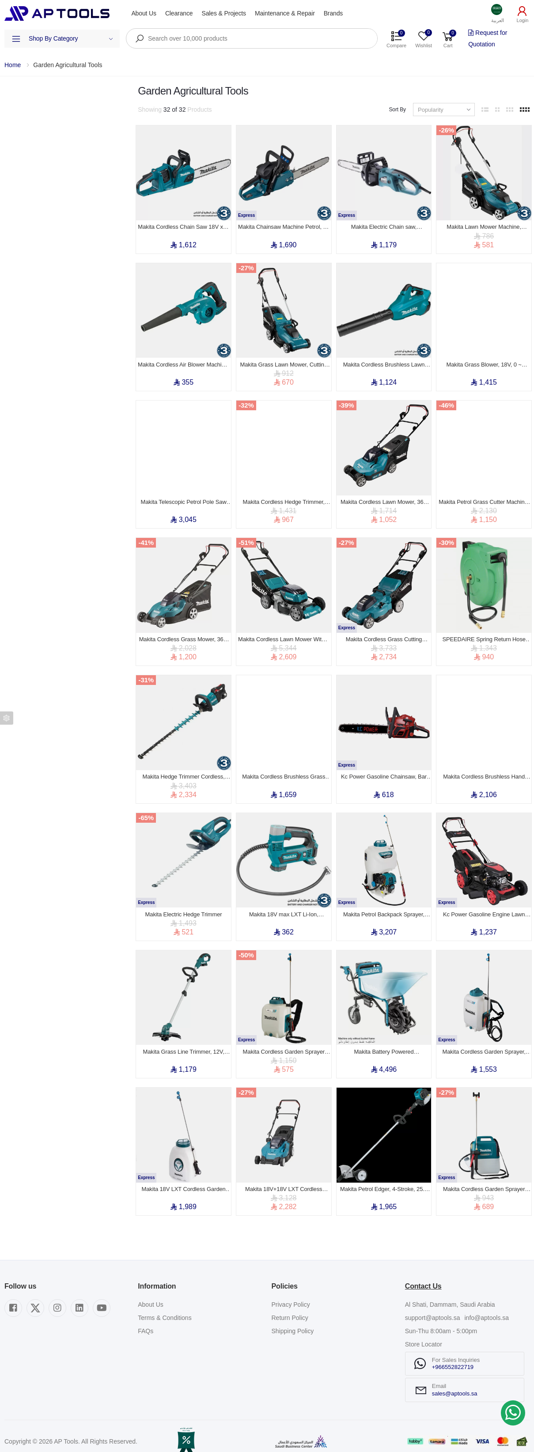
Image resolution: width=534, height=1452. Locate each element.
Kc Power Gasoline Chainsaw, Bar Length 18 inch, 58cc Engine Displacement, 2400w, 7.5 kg (384, 769)
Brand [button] (12, 145)
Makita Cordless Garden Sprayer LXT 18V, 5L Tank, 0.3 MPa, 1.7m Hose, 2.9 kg (484, 1177)
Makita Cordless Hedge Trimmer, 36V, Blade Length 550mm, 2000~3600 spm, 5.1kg (284, 497)
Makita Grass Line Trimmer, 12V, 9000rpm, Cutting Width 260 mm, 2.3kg (183, 1041)
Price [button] (11, 170)
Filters (12, 91)
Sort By (397, 109)
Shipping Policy (293, 1319)
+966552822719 (452, 1355)
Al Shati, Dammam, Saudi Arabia (450, 1293)
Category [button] (16, 120)
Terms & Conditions (164, 1306)
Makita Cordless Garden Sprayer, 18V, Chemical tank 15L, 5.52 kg (484, 1041)
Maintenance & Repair (285, 13)
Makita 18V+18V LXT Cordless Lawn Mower (283, 1177)
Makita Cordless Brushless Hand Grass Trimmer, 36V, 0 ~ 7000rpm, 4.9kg (483, 769)
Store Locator (423, 1332)
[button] (498, 13)
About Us (143, 13)
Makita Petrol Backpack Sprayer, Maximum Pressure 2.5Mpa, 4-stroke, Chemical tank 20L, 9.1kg (383, 905)
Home (12, 64)
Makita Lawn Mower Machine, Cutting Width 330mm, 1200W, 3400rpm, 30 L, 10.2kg (484, 225)
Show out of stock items (49, 198)
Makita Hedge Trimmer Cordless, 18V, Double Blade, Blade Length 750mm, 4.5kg (183, 769)
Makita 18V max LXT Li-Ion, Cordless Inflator (283, 905)
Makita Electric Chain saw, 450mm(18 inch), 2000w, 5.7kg (383, 225)
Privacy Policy (291, 1293)
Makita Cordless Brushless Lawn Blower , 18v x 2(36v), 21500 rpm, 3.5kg (384, 361)
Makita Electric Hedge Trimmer (183, 905)
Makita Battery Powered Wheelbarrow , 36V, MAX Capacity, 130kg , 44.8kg (383, 1041)
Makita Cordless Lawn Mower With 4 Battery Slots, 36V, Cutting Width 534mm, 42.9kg (283, 633)
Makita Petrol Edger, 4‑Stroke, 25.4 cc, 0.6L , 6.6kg (384, 1177)
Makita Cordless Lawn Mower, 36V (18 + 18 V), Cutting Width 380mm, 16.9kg (384, 497)
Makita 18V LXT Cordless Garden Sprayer (183, 1177)
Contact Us (423, 1274)
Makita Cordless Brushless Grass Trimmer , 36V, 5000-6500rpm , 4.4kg (283, 769)
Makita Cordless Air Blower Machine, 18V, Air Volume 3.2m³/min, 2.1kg (183, 361)
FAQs (145, 1319)
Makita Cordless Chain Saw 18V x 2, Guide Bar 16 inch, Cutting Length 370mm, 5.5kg (183, 225)
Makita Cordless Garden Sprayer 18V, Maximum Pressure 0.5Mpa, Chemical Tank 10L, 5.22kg (283, 1041)
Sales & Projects (223, 13)
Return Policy (290, 1306)
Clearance (179, 13)
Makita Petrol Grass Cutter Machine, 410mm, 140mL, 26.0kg (484, 497)
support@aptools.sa (432, 1306)
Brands (333, 13)
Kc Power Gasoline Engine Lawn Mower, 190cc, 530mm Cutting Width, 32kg (484, 905)
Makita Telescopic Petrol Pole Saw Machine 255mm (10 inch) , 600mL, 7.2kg (183, 497)
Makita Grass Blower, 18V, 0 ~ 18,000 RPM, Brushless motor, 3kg (483, 361)
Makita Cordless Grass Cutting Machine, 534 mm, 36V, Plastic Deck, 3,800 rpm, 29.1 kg (383, 633)
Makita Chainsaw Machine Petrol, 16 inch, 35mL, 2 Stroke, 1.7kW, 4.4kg (283, 225)
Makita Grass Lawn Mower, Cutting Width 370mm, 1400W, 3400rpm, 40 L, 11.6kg (284, 361)
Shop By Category (71, 38)
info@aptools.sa (486, 1306)
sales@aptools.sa (454, 1381)
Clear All (119, 92)
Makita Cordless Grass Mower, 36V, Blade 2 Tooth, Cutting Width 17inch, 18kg (183, 633)
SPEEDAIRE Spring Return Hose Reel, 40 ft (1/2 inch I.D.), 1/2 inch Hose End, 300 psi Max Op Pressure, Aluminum (484, 633)
